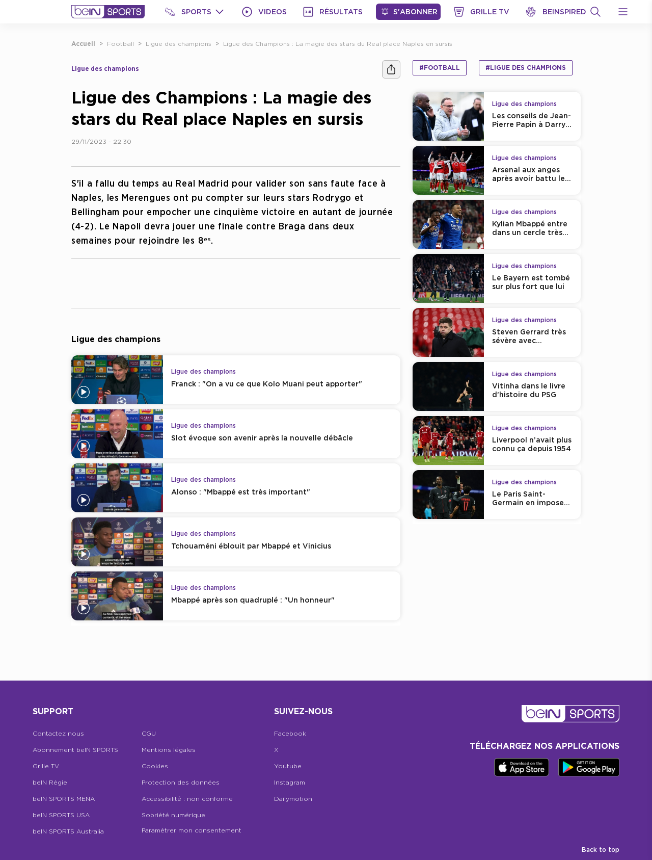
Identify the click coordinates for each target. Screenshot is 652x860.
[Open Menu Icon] (623, 12)
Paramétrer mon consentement (191, 830)
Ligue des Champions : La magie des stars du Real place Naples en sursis (337, 43)
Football (120, 43)
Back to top (600, 849)
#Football (439, 67)
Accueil (83, 43)
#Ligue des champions (525, 67)
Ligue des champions (178, 43)
